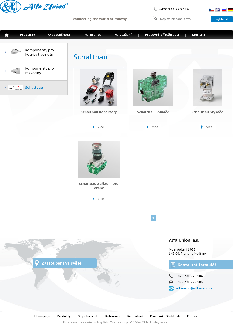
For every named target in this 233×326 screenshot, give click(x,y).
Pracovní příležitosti (162, 35)
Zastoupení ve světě (61, 263)
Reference (92, 35)
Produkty (27, 35)
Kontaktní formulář (197, 264)
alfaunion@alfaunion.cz (194, 288)
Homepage (7, 35)
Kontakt (198, 35)
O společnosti (59, 35)
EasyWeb (102, 322)
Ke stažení (123, 35)
